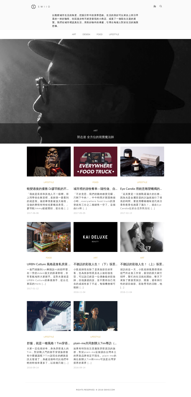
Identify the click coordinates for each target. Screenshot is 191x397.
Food (100, 34)
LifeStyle (114, 34)
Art (74, 34)
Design (86, 34)
